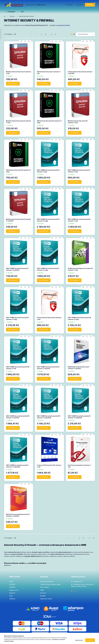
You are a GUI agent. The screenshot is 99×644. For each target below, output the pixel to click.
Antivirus (12, 16)
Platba (42, 590)
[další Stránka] (51, 34)
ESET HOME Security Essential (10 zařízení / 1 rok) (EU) (17, 417)
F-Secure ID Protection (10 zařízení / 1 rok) (49, 466)
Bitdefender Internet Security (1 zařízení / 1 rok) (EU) (78, 367)
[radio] (74, 34)
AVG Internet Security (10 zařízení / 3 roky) (18, 171)
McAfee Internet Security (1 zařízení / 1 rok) (18, 72)
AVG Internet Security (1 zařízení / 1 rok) (48, 72)
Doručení (43, 593)
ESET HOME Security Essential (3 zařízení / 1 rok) (48, 171)
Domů (11, 581)
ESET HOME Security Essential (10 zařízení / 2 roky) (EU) (48, 417)
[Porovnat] (21, 41)
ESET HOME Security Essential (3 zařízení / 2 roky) (48, 220)
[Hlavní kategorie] (4, 16)
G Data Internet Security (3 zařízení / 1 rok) (49, 318)
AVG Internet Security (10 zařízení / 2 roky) (49, 121)
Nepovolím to (79, 640)
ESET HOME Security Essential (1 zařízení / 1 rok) (79, 171)
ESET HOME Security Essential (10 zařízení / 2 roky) (79, 318)
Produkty (12, 584)
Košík (11, 596)
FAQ (22, 11)
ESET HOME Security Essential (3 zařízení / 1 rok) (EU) (48, 367)
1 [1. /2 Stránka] (41, 34)
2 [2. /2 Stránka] (45, 34)
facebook (72, 591)
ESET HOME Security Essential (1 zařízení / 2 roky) (48, 269)
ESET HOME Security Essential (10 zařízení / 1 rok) (17, 367)
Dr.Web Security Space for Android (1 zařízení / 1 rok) (80, 269)
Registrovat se (13, 590)
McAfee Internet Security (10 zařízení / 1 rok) (77, 121)
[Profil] (80, 5)
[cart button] (90, 5)
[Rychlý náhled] (29, 41)
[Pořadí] (85, 34)
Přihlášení (12, 587)
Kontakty (43, 596)
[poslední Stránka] (55, 34)
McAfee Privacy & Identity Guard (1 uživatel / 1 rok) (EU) (17, 515)
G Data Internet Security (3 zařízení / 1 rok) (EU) (80, 72)
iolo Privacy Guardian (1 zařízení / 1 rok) (79, 466)
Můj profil (12, 593)
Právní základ (44, 587)
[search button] (69, 5)
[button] (10, 12)
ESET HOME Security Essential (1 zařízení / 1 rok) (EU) (17, 269)
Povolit (89, 640)
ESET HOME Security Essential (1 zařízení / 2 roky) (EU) (17, 466)
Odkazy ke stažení (46, 599)
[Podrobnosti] (13, 84)
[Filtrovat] (2, 34)
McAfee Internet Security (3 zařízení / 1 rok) (18, 121)
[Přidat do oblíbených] (25, 41)
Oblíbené (12, 599)
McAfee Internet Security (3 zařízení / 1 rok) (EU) (18, 220)
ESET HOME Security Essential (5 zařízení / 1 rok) (79, 220)
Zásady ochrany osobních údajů (50, 584)
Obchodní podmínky (46, 581)
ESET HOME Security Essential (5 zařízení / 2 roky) (17, 318)
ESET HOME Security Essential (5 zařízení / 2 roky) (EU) (79, 417)
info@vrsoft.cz (78, 581)
